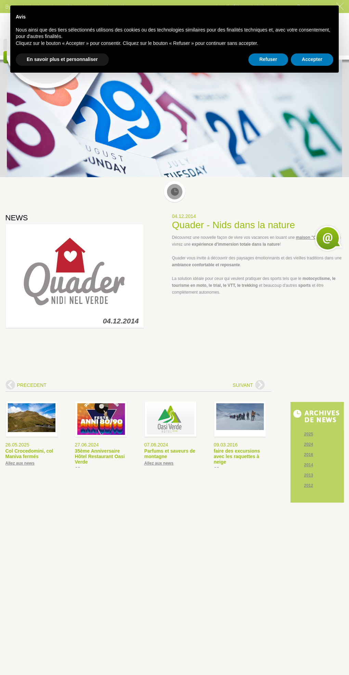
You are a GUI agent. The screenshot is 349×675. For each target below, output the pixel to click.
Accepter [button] (312, 59)
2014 (308, 465)
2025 (308, 434)
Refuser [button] (268, 59)
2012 (308, 485)
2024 (308, 444)
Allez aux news (20, 463)
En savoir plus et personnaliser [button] (62, 59)
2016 (308, 454)
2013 (308, 475)
